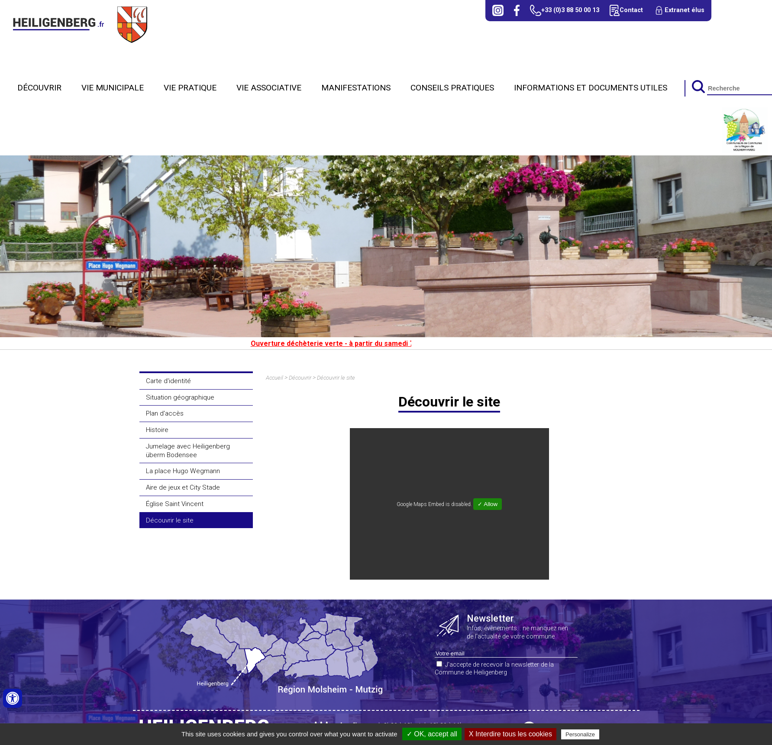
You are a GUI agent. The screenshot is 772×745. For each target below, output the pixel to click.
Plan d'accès (165, 413)
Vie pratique (190, 88)
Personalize (580, 734)
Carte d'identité (168, 381)
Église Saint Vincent (174, 504)
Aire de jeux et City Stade (183, 487)
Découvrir (39, 88)
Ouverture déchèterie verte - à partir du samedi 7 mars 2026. (357, 343)
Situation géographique (180, 397)
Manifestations (356, 88)
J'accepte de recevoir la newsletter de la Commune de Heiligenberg (494, 669)
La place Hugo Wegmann (183, 471)
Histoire (157, 430)
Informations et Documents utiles (590, 88)
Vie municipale (112, 88)
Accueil (274, 377)
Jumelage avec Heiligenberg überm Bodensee (188, 450)
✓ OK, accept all (432, 734)
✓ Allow (487, 504)
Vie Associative (268, 88)
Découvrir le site (170, 520)
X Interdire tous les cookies (510, 734)
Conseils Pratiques (452, 88)
